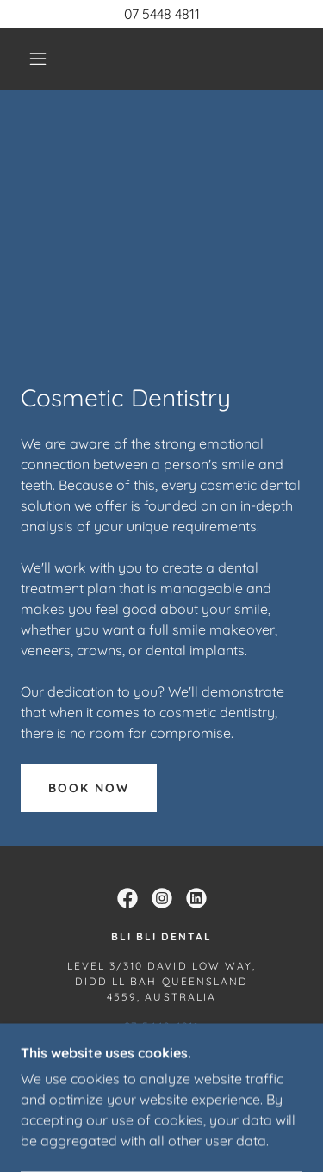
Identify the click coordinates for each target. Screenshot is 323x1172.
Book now (88, 788)
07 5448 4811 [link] (161, 1026)
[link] (127, 898)
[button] (38, 58)
